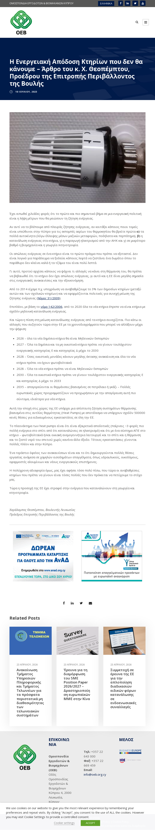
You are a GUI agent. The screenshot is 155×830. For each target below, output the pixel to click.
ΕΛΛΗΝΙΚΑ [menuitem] (106, 3)
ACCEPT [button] (90, 823)
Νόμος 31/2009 (49, 298)
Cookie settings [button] (64, 823)
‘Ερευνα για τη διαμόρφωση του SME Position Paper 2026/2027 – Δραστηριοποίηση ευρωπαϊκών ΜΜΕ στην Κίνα (77, 684)
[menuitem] (106, 3)
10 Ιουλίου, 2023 (26, 91)
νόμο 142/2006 (51, 307)
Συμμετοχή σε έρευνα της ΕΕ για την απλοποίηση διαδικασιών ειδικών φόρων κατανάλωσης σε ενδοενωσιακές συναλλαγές (123, 688)
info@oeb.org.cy (95, 775)
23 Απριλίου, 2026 (27, 664)
